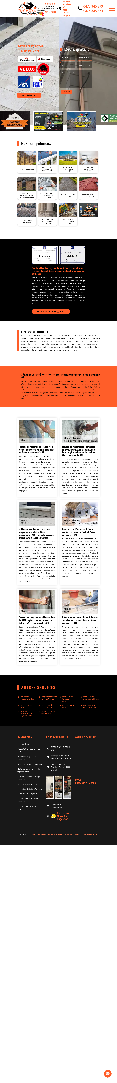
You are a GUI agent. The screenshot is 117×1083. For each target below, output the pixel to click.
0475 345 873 (56, 747)
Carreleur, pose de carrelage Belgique (28, 778)
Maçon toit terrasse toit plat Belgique (28, 750)
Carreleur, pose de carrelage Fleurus (90, 706)
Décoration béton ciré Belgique (29, 764)
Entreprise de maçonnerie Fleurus (91, 698)
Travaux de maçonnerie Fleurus (28, 698)
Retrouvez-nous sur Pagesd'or (60, 816)
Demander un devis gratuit (50, 311)
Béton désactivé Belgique (27, 784)
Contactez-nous (90, 834)
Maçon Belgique (23, 744)
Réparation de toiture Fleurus (47, 706)
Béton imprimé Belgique (27, 794)
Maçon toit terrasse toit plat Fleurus (49, 698)
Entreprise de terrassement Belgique (28, 807)
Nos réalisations (29, 95)
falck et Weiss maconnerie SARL (47, 834)
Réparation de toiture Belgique (29, 789)
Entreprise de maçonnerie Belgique (27, 800)
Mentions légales (72, 834)
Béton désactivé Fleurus (68, 706)
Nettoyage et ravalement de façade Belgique (28, 770)
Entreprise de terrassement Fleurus (67, 699)
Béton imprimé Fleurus (26, 706)
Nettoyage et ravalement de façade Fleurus (26, 713)
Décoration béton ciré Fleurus (48, 712)
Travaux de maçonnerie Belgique (26, 758)
